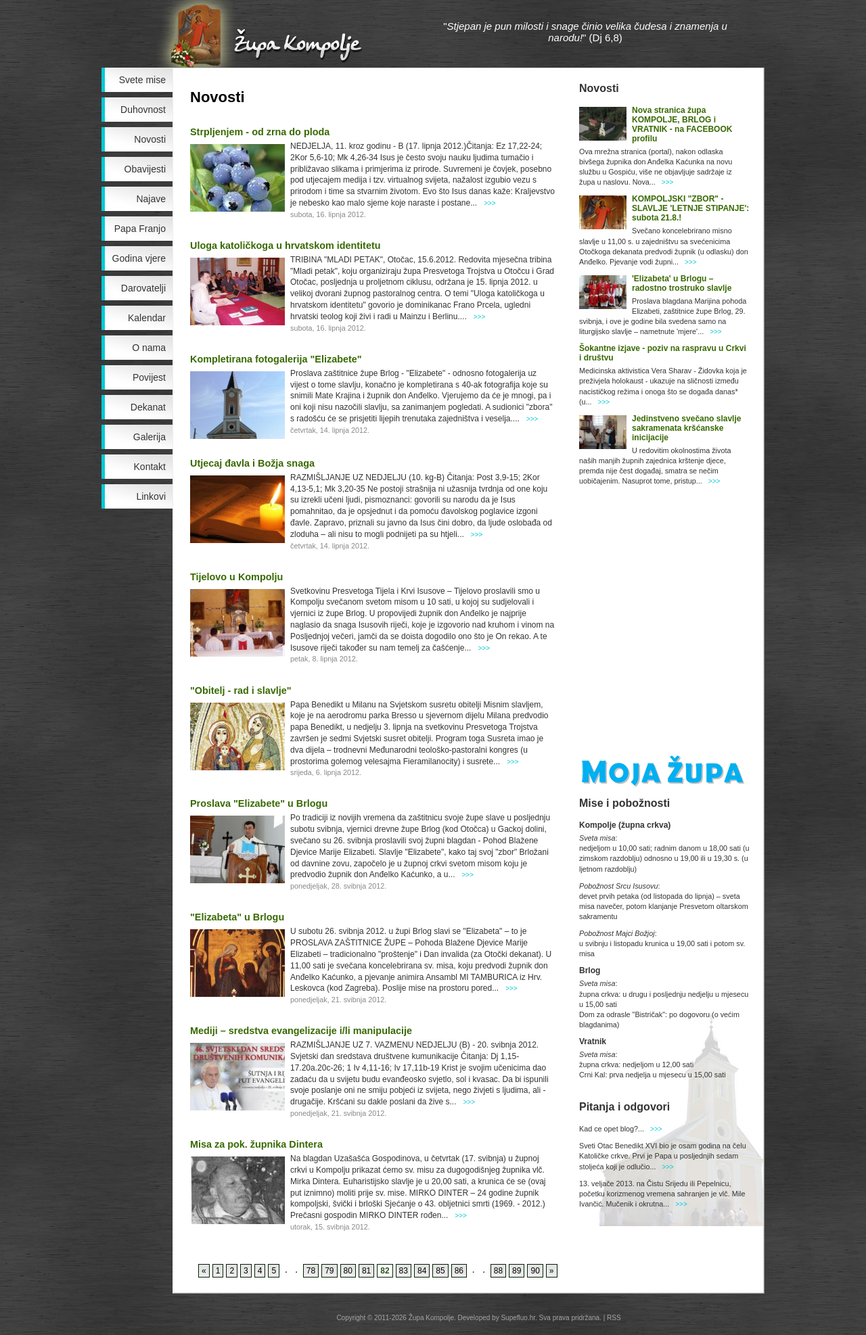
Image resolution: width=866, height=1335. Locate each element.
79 (329, 1270)
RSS (614, 1317)
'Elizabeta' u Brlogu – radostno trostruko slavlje (681, 283)
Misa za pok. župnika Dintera (256, 1144)
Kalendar (147, 317)
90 (534, 1270)
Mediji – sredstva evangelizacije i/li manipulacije (301, 1030)
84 (421, 1270)
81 (366, 1270)
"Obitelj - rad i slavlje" (241, 690)
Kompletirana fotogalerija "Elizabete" (276, 359)
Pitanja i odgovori (624, 1106)
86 (459, 1270)
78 (310, 1270)
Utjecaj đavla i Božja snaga (252, 463)
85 (440, 1270)
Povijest (149, 377)
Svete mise (142, 79)
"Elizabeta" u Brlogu (237, 917)
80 (348, 1270)
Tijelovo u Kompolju (236, 576)
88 (498, 1270)
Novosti (150, 139)
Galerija (149, 436)
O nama (149, 347)
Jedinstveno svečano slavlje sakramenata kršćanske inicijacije (686, 428)
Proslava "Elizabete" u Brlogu (258, 803)
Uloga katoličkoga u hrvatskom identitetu (285, 245)
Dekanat (148, 407)
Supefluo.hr (518, 1317)
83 (403, 1270)
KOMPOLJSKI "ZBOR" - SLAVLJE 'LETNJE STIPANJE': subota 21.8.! (690, 208)
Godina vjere (139, 258)
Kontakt (150, 466)
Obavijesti (145, 169)
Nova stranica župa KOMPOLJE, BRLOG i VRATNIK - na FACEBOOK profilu (682, 124)
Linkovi (151, 496)
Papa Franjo (140, 228)
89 (516, 1270)
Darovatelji (143, 288)
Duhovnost (143, 109)
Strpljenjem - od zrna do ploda (259, 131)
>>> (490, 203)
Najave (151, 198)
